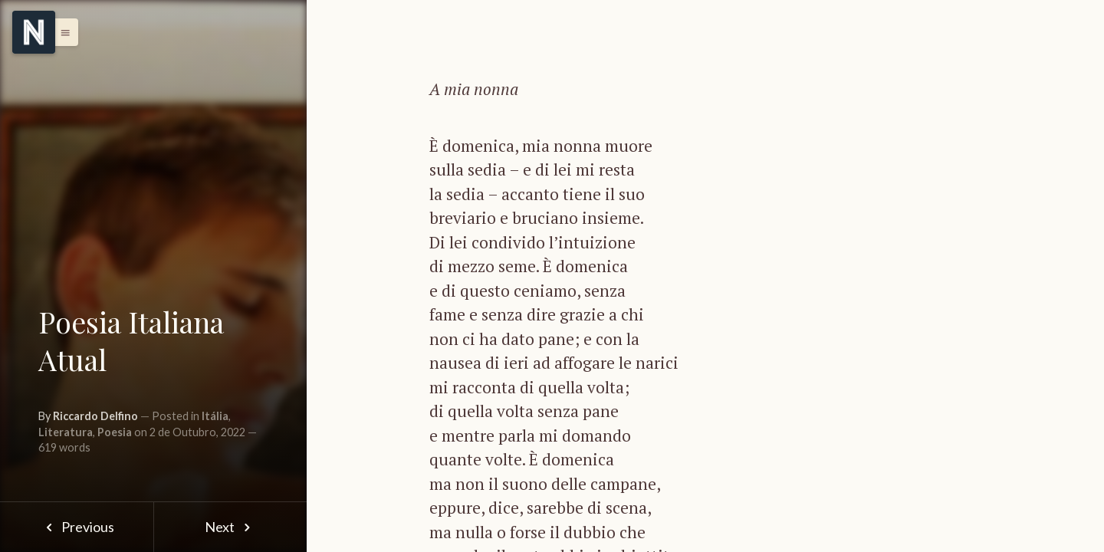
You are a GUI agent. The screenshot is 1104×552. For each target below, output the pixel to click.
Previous (76, 526)
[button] (61, 32)
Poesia (114, 432)
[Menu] (33, 32)
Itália (215, 415)
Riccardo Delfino (95, 415)
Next (230, 526)
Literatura (65, 432)
